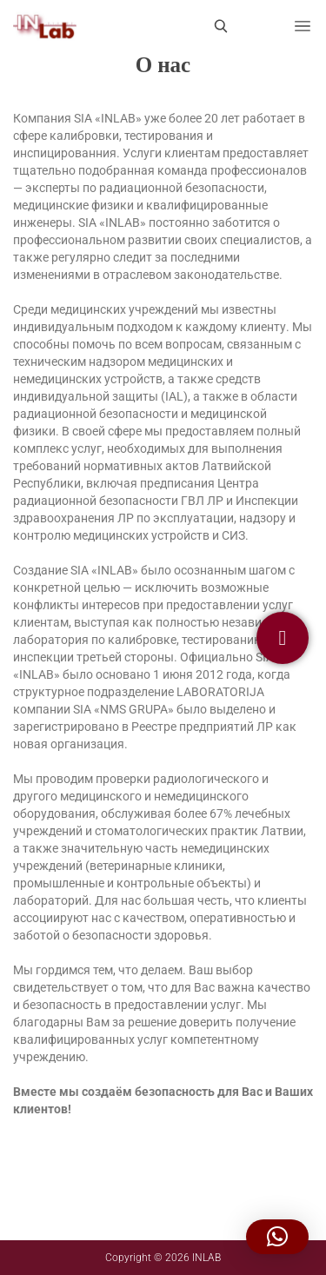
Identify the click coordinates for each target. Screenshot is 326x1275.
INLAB (206, 1258)
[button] (277, 1236)
